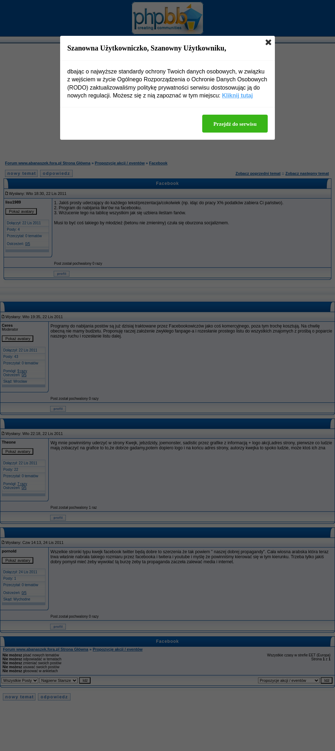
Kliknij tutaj (237, 95)
